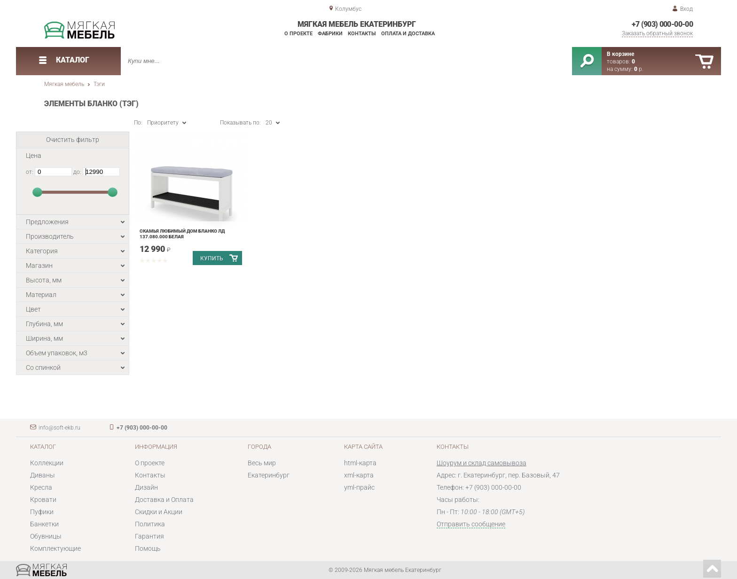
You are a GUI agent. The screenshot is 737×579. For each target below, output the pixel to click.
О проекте (298, 34)
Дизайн (146, 487)
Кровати (43, 499)
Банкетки (44, 524)
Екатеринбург (269, 475)
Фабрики (330, 34)
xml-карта (359, 475)
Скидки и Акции (158, 512)
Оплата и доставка (408, 34)
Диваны (42, 475)
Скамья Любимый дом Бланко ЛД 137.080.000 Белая (182, 233)
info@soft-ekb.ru (59, 427)
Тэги (99, 84)
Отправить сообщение (471, 524)
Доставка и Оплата (164, 499)
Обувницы (46, 536)
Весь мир (262, 463)
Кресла (41, 487)
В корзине (620, 54)
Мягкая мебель (64, 84)
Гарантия (149, 536)
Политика (150, 524)
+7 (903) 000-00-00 (662, 24)
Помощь (148, 548)
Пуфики (42, 512)
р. (638, 69)
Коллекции (46, 463)
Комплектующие (55, 548)
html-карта (360, 463)
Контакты (362, 34)
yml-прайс (359, 487)
